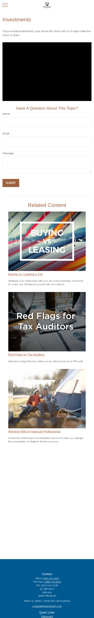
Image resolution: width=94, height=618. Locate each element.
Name (6, 113)
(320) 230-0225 (50, 578)
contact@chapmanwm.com (47, 606)
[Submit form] (10, 183)
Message (8, 153)
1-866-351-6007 (52, 582)
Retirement (47, 616)
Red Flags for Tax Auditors (26, 354)
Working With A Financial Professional (34, 431)
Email (5, 133)
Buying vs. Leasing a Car (25, 274)
